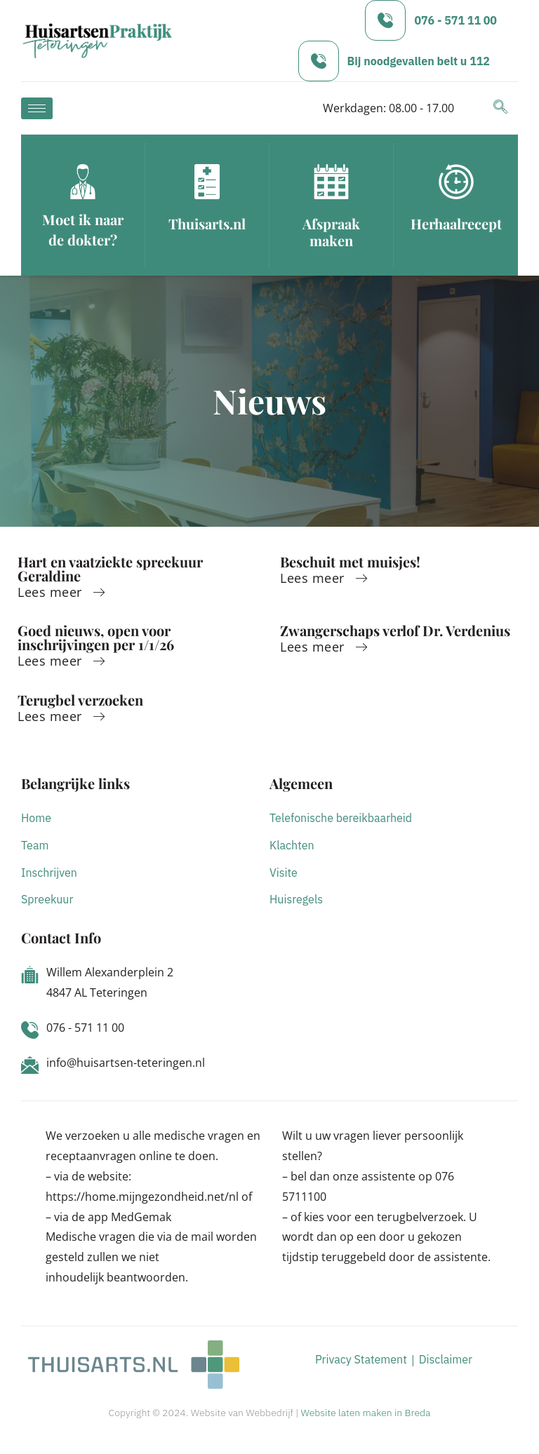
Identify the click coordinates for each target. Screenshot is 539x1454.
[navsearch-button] (500, 108)
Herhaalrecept (456, 223)
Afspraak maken (331, 232)
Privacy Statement (361, 1359)
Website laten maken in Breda (366, 1412)
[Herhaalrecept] (456, 181)
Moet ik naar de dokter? (83, 229)
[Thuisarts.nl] (207, 181)
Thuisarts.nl (207, 223)
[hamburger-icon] (37, 108)
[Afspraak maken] (331, 181)
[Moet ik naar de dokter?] (82, 181)
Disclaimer (445, 1359)
